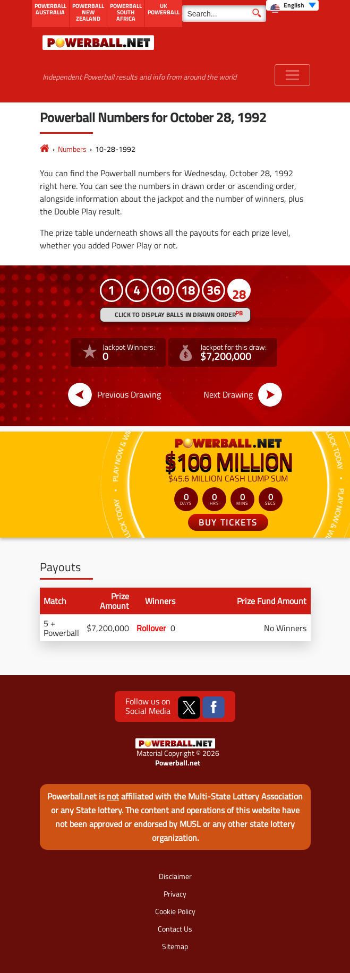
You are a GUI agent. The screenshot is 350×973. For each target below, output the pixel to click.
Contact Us (175, 928)
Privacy (175, 893)
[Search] (224, 13)
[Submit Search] (256, 12)
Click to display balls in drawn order (175, 314)
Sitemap (175, 946)
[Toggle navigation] (292, 75)
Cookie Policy (175, 911)
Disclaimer (175, 876)
